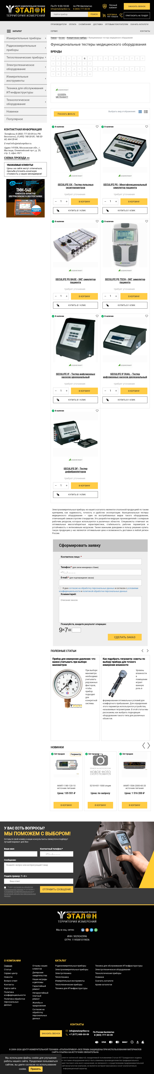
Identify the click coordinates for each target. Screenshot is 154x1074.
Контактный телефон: (51, 849)
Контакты (145, 31)
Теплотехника (62, 977)
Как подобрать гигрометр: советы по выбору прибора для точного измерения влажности (124, 661)
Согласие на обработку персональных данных (39, 1014)
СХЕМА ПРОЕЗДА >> (16, 157)
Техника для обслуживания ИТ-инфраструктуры (24, 90)
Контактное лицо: (71, 557)
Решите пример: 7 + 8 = (15, 876)
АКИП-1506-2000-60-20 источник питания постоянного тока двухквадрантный (134, 789)
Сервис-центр (10, 973)
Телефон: (80, 567)
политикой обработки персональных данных (105, 591)
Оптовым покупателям (116, 24)
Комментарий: (68, 594)
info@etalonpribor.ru (60, 9)
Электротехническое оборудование (20, 67)
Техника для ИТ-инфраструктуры (71, 988)
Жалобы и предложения (39, 1004)
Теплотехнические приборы (25, 57)
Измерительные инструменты (17, 78)
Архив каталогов (103, 984)
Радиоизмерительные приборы (21, 48)
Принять (36, 1069)
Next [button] (148, 746)
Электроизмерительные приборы (71, 969)
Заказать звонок (136, 6)
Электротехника (63, 973)
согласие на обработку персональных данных (91, 588)
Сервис (54, 31)
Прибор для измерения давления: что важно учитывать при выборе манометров (73, 661)
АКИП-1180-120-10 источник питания (66, 786)
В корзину (84, 201)
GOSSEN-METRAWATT (62, 95)
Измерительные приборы (23, 38)
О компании (85, 24)
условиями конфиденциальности (18, 892)
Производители (59, 24)
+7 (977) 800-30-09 (79, 1034)
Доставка (98, 24)
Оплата (72, 24)
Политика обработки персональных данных (14, 1002)
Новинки (12, 111)
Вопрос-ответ (10, 981)
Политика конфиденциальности (15, 993)
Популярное (14, 119)
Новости (8, 977)
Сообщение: (10, 860)
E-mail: (77, 577)
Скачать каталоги (139, 24)
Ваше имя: (9, 849)
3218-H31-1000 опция (100, 785)
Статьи (7, 969)
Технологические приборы (108, 973)
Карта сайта (10, 988)
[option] (75, 698)
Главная (54, 37)
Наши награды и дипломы (39, 980)
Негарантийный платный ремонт (40, 996)
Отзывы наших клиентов (39, 967)
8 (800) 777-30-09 (81, 9)
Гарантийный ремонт (39, 987)
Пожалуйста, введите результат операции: (83, 624)
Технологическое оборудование (17, 102)
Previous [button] (144, 746)
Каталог (62, 37)
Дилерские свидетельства (39, 974)
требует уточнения (74, 194)
